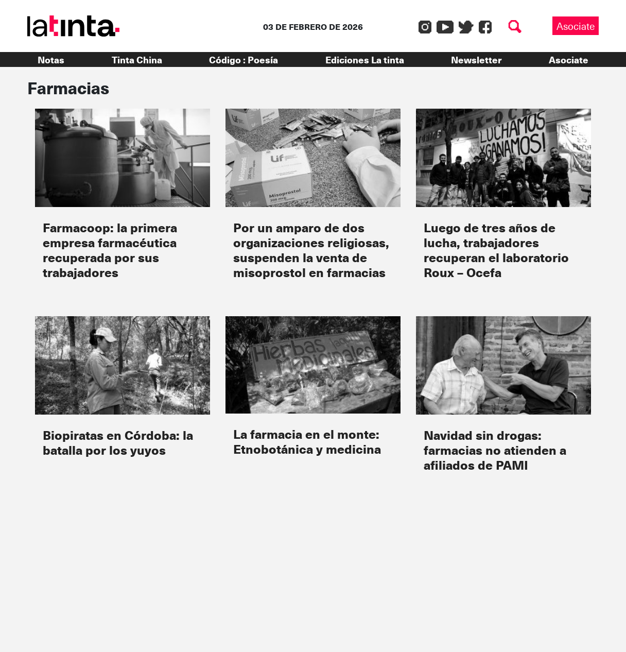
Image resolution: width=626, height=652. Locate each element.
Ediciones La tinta (364, 59)
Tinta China (137, 59)
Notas (51, 59)
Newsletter (476, 59)
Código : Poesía (243, 59)
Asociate (576, 26)
